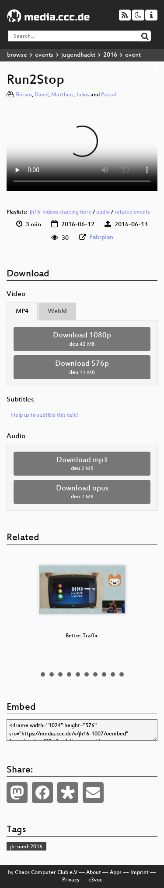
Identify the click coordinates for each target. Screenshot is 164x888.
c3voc (95, 880)
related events (132, 212)
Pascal (108, 95)
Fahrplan (101, 237)
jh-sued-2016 (26, 847)
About (93, 873)
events (44, 55)
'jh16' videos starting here (59, 212)
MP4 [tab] (22, 311)
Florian (23, 95)
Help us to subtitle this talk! (44, 415)
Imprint (139, 873)
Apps (116, 873)
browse (17, 55)
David (42, 95)
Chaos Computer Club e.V (46, 873)
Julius (82, 95)
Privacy (71, 880)
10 (121, 674)
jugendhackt (78, 55)
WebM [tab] (57, 311)
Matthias (62, 95)
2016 (110, 55)
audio (103, 212)
